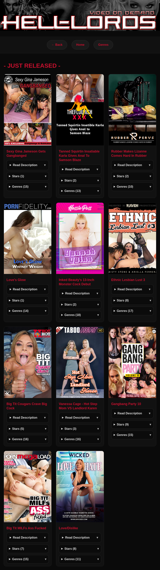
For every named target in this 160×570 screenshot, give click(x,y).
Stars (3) (70, 428)
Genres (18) (72, 315)
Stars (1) (18, 176)
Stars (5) (18, 428)
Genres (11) (72, 559)
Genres (103, 44)
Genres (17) (125, 310)
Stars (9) (123, 424)
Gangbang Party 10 (126, 404)
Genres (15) (20, 186)
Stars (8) (123, 300)
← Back (57, 44)
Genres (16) (20, 439)
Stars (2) (70, 180)
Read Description (25, 165)
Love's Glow (16, 280)
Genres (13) (72, 190)
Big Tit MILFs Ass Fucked (26, 528)
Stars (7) (18, 548)
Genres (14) (20, 310)
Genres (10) (125, 186)
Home (80, 44)
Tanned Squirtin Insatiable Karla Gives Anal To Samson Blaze (79, 156)
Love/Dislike (68, 528)
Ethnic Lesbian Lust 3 (128, 280)
